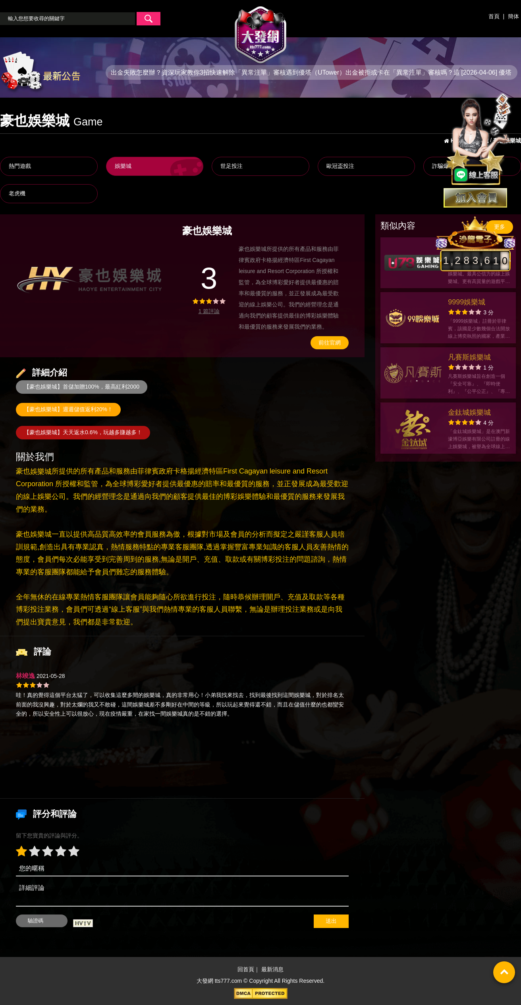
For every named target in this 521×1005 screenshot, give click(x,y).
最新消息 (272, 969)
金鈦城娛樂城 (469, 412)
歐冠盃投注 (340, 166)
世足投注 (231, 166)
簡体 (513, 16)
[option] (91, 278)
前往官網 (329, 342)
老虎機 (17, 193)
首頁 (494, 16)
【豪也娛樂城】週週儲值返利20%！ (68, 409)
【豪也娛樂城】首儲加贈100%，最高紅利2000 (81, 386)
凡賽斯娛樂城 (469, 357)
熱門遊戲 (20, 166)
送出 (331, 921)
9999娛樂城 (466, 302)
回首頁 (245, 969)
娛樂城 (123, 166)
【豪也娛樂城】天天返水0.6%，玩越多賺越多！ (83, 432)
